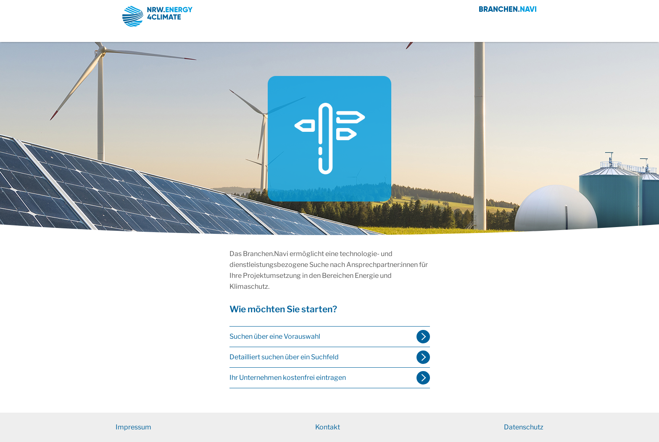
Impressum (133, 427)
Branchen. (508, 9)
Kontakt (327, 427)
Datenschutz (523, 427)
